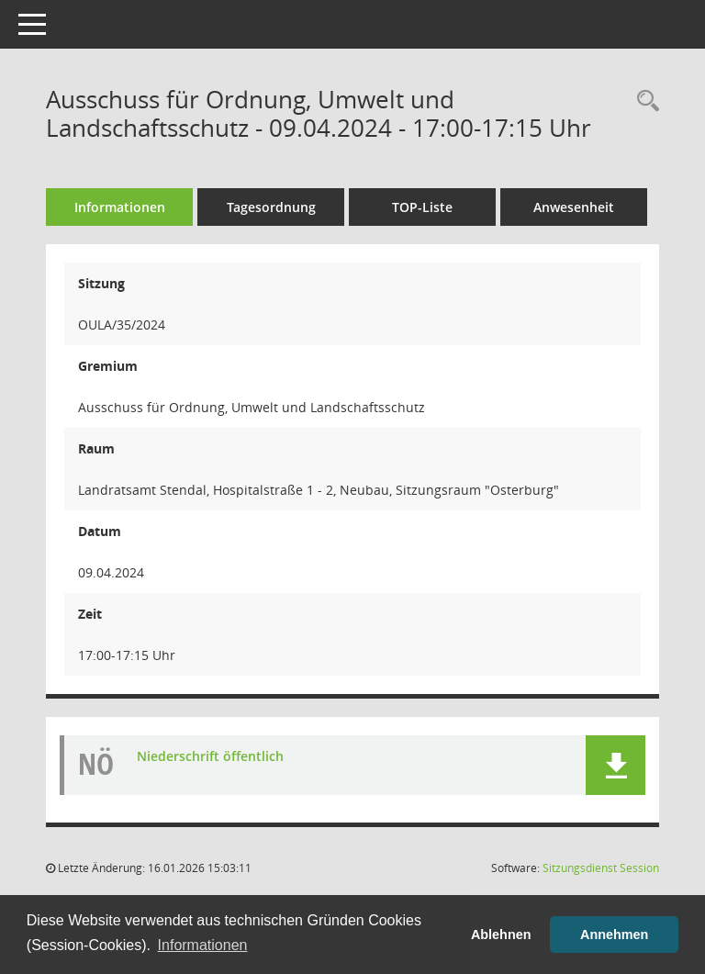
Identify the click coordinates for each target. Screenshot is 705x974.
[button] (615, 765)
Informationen (119, 207)
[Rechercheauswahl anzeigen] (643, 101)
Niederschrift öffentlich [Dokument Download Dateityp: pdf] (210, 756)
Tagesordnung (271, 207)
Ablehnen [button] (501, 934)
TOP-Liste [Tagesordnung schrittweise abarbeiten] (422, 207)
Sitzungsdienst (601, 868)
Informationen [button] (203, 945)
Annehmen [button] (614, 934)
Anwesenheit (573, 207)
